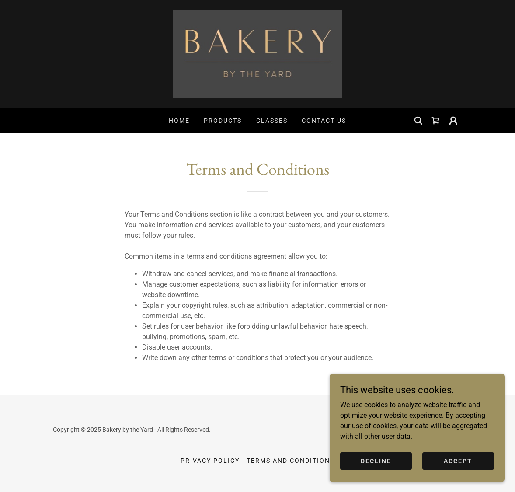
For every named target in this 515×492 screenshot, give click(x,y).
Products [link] (223, 120)
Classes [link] (272, 120)
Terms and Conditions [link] (290, 460)
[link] (258, 53)
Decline (376, 472)
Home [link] (179, 120)
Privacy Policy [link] (210, 460)
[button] (453, 120)
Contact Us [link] (324, 120)
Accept (458, 472)
